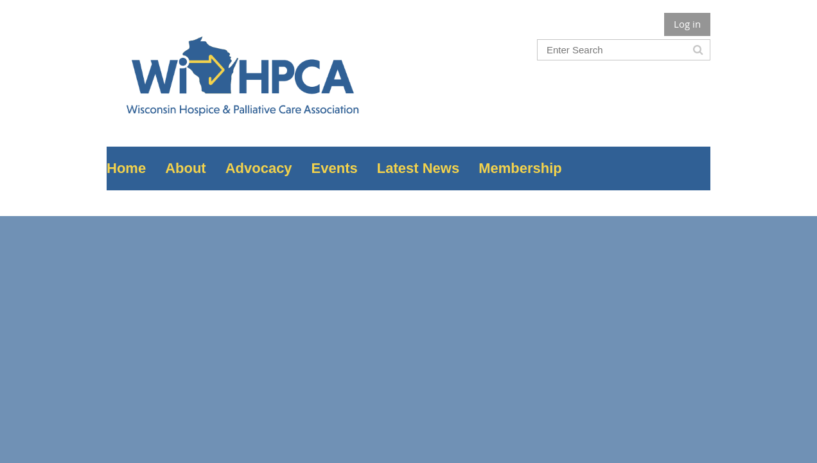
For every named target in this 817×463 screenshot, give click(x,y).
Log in (687, 23)
